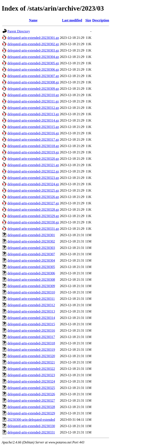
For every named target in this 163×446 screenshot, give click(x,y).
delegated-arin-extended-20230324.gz (33, 184)
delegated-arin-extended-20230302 (31, 241)
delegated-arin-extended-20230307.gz (33, 76)
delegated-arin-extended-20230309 (31, 286)
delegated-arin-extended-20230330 (31, 426)
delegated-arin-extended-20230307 (31, 254)
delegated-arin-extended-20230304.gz (33, 57)
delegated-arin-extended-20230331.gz (33, 228)
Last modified (72, 20)
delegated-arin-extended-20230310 (31, 292)
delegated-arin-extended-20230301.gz (33, 37)
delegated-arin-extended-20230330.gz (33, 222)
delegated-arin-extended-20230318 (31, 343)
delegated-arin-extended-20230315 (31, 324)
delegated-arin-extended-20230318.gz (33, 146)
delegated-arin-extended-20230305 (31, 267)
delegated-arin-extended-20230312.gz (33, 107)
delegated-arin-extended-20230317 (31, 337)
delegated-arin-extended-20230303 (31, 248)
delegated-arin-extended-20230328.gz (33, 209)
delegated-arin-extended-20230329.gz (33, 216)
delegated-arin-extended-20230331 (31, 432)
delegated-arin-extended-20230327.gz (33, 203)
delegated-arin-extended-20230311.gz (33, 101)
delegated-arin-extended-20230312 (31, 305)
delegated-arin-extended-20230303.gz (33, 50)
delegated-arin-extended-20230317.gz (33, 139)
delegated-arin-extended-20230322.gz (33, 171)
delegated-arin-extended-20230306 (31, 273)
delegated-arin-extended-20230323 (31, 375)
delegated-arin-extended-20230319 (31, 349)
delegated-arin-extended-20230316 (31, 330)
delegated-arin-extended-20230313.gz (33, 114)
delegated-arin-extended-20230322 (31, 368)
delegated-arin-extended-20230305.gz (33, 63)
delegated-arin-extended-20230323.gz (33, 178)
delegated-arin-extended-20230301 (31, 235)
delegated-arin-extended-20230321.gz (33, 165)
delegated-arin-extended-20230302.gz (33, 44)
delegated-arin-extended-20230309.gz (33, 88)
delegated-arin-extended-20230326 (31, 394)
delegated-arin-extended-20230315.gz (33, 127)
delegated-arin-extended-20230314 (31, 318)
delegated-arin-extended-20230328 (31, 407)
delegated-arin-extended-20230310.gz (33, 95)
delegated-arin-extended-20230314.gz (33, 120)
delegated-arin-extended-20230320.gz (33, 158)
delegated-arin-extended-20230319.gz (33, 152)
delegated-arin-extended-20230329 (31, 413)
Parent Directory (18, 31)
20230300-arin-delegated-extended (31, 419)
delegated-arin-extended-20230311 (31, 298)
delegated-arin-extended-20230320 (31, 356)
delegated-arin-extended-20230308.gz (33, 82)
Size (88, 20)
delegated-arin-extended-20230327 (31, 400)
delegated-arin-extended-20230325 (31, 388)
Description (100, 20)
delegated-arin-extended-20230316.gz (33, 133)
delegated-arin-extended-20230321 (31, 362)
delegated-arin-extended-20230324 (31, 381)
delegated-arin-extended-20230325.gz (33, 190)
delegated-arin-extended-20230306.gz (33, 69)
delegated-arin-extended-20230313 (31, 311)
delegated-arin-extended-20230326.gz (33, 197)
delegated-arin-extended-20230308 (31, 279)
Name (33, 20)
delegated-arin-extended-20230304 (31, 260)
